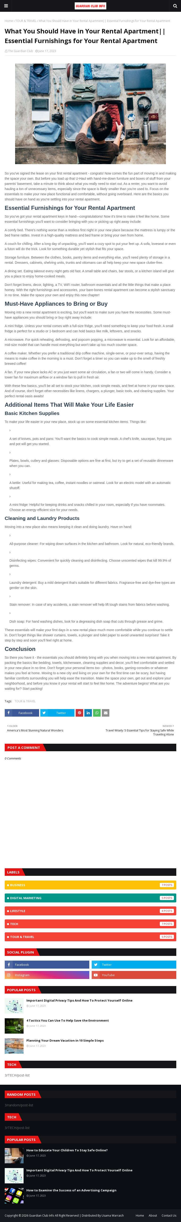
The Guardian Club (20, 51)
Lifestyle (92, 911)
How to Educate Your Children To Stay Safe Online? (67, 1150)
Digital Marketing (92, 898)
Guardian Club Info (41, 1216)
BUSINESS (92, 885)
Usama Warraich (113, 1216)
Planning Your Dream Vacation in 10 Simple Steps (65, 1040)
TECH (92, 924)
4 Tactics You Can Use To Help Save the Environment (67, 1020)
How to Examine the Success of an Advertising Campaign (71, 1190)
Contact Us (169, 1216)
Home (9, 21)
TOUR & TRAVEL (25, 21)
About (153, 1216)
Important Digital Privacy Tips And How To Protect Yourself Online (79, 1000)
